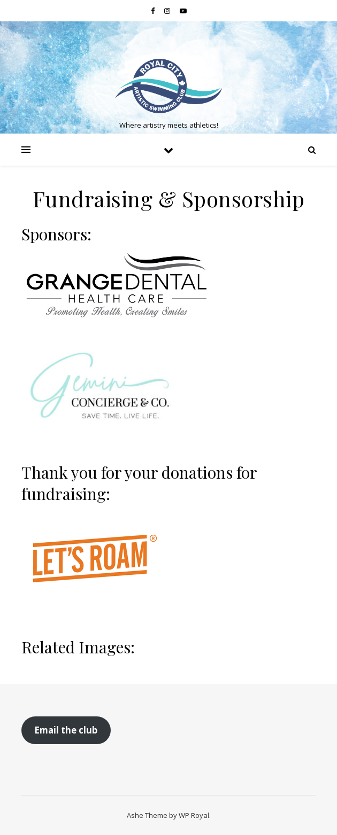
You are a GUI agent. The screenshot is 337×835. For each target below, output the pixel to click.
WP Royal (194, 815)
